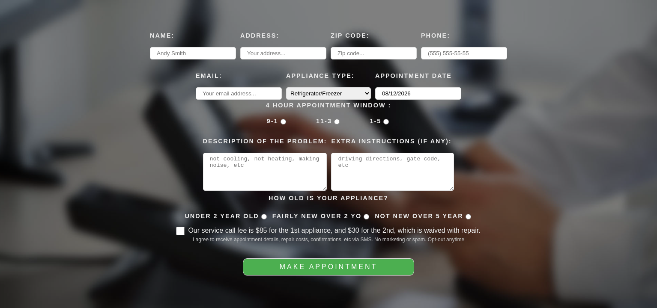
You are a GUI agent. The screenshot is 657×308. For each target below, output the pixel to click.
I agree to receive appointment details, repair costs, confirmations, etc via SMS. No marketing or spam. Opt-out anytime (328, 243)
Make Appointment (328, 269)
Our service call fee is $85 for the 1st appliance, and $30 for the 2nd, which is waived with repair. (334, 233)
